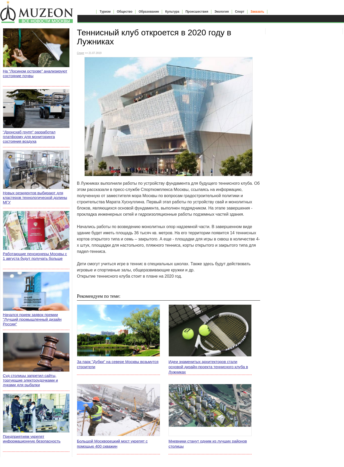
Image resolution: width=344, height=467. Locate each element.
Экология (221, 11)
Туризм (105, 11)
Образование (149, 11)
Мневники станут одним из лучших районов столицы (208, 443)
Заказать (257, 11)
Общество (125, 11)
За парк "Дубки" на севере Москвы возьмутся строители (117, 364)
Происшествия (197, 11)
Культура (172, 11)
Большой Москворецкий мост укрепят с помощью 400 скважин (112, 443)
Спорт (239, 11)
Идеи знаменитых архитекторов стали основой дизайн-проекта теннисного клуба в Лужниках (208, 366)
